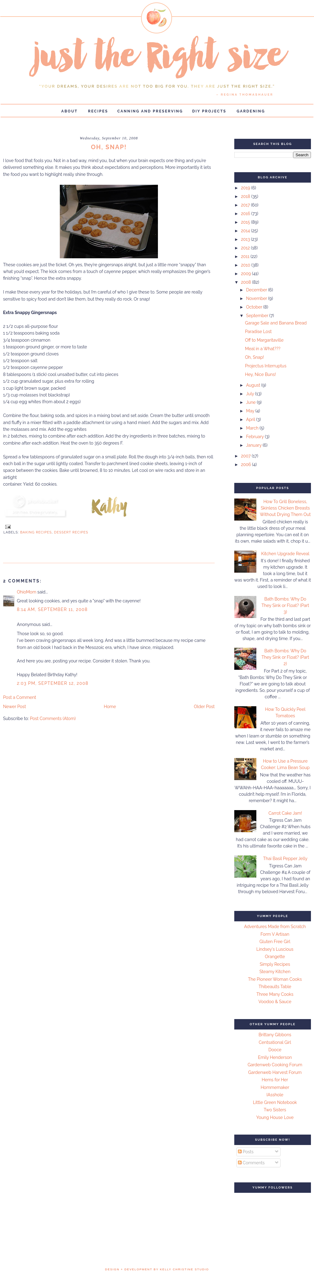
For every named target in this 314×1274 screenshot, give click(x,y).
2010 (246, 265)
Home (110, 706)
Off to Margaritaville (264, 340)
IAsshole (274, 1094)
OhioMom (26, 592)
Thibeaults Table (274, 986)
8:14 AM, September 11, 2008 (52, 609)
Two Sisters (275, 1109)
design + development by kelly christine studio (157, 1269)
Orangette (275, 956)
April (251, 419)
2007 (246, 455)
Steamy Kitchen (274, 971)
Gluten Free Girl (274, 941)
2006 (246, 464)
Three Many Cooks (274, 994)
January (254, 445)
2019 (246, 187)
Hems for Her (275, 1079)
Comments (251, 1162)
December (257, 289)
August (253, 385)
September (257, 315)
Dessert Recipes (71, 532)
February (255, 436)
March (252, 428)
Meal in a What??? (263, 348)
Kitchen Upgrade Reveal (285, 553)
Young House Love (275, 1117)
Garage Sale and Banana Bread (276, 322)
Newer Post (14, 706)
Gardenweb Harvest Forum (274, 1072)
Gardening (251, 111)
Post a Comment (19, 697)
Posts (246, 1151)
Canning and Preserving (150, 111)
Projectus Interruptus (265, 365)
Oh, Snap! (254, 357)
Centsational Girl (275, 1042)
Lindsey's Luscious (274, 949)
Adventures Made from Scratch (275, 926)
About (69, 111)
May (250, 410)
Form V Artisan (275, 934)
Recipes (98, 111)
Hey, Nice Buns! (260, 374)
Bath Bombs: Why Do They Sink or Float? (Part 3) (285, 605)
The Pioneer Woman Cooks (275, 979)
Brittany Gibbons (274, 1034)
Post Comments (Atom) (52, 718)
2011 (246, 256)
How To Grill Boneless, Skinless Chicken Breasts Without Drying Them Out (285, 508)
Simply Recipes (275, 964)
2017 (246, 205)
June (251, 402)
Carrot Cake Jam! (285, 813)
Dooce (274, 1049)
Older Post (204, 706)
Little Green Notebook (275, 1102)
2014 (246, 230)
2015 (246, 222)
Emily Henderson (275, 1057)
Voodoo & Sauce (274, 1001)
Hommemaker (275, 1087)
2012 (246, 247)
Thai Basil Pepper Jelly (285, 858)
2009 (246, 273)
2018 (246, 196)
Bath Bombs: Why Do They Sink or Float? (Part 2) (285, 657)
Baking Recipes (36, 532)
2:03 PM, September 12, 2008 (52, 683)
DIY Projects (209, 111)
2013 (246, 239)
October (254, 307)
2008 (246, 282)
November (257, 298)
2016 (246, 213)
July (250, 393)
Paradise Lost (258, 331)
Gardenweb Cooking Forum (274, 1064)
